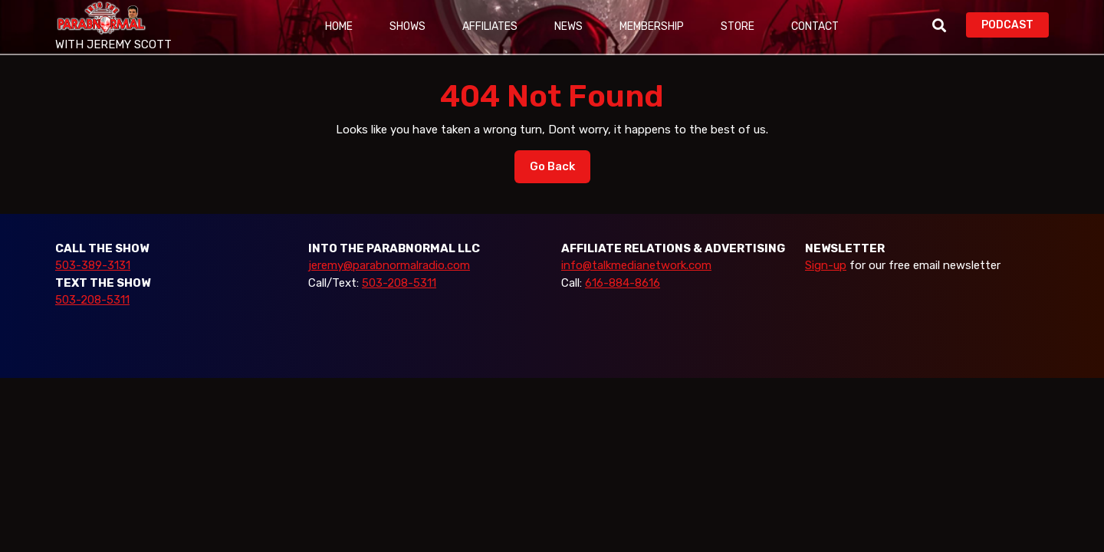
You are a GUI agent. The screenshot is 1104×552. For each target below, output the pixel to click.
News (568, 26)
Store (737, 26)
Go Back (560, 170)
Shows (407, 26)
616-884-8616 (622, 283)
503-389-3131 (92, 265)
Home (339, 26)
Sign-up (825, 265)
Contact (815, 26)
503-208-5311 (92, 300)
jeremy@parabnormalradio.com (389, 265)
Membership (651, 26)
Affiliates (490, 26)
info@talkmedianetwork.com (636, 265)
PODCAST (1015, 23)
